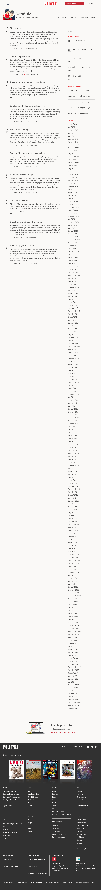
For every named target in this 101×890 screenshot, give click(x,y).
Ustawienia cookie (33, 870)
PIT (29, 820)
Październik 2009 (74, 596)
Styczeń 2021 (73, 202)
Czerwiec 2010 (73, 572)
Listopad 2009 (73, 593)
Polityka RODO (32, 866)
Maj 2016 (71, 362)
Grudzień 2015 (73, 377)
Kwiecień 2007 (73, 685)
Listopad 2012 (73, 486)
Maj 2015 (71, 397)
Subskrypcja (78, 746)
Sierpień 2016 (73, 353)
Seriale (54, 800)
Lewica (5, 830)
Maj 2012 (71, 504)
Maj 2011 (71, 540)
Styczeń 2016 (73, 374)
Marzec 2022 (72, 166)
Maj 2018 (71, 291)
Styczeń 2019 (73, 267)
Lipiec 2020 (72, 213)
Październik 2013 (74, 454)
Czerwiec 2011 (73, 537)
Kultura (54, 787)
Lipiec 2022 (72, 160)
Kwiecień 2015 (73, 400)
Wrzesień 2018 (73, 279)
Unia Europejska (33, 794)
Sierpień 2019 (73, 246)
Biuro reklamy (7, 859)
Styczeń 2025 (73, 124)
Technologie (56, 831)
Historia (80, 817)
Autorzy (79, 840)
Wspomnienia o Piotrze (88, 18)
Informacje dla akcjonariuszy (37, 873)
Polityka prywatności (35, 863)
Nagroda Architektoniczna (61, 814)
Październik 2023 (74, 142)
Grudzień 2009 (73, 590)
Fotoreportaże (82, 834)
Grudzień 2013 (73, 448)
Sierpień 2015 (73, 388)
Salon (5, 803)
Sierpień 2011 (73, 531)
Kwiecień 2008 (73, 650)
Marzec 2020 (73, 225)
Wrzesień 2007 (73, 670)
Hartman (80, 794)
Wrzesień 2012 (73, 492)
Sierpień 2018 (73, 282)
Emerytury (31, 817)
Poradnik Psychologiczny (12, 797)
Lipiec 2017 (72, 320)
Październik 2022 (74, 157)
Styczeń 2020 (73, 231)
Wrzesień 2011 (73, 528)
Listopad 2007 (73, 664)
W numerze (6, 787)
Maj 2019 (71, 255)
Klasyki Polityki (82, 826)
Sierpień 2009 (73, 602)
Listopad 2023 (73, 139)
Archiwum (80, 837)
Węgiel (30, 823)
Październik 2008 (74, 632)
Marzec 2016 (72, 368)
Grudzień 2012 (73, 483)
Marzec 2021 (72, 196)
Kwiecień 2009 (73, 614)
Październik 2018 (74, 276)
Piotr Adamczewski (31, 49)
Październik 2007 (74, 667)
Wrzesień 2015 (73, 386)
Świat (29, 787)
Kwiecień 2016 (73, 365)
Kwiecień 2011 (73, 543)
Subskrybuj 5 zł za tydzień (61, 733)
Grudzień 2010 (73, 555)
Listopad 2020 (73, 208)
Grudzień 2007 (73, 661)
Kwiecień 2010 (73, 578)
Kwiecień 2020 (73, 222)
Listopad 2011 (73, 522)
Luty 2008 (72, 656)
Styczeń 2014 (73, 445)
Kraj (4, 820)
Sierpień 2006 (73, 709)
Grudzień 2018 (73, 270)
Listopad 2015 (73, 380)
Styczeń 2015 (73, 409)
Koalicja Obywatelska (10, 833)
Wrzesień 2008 (73, 635)
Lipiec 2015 (72, 391)
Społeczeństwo (82, 823)
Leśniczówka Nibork (36, 883)
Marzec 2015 (72, 403)
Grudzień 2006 (73, 697)
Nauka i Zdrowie (57, 822)
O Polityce (6, 870)
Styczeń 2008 (73, 658)
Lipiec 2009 (72, 605)
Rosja (29, 803)
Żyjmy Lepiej (7, 806)
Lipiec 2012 (72, 498)
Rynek (29, 813)
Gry (53, 809)
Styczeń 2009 (73, 623)
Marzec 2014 (72, 439)
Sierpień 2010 (73, 567)
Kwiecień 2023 (73, 148)
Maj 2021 (71, 190)
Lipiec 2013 (72, 463)
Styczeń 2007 (73, 694)
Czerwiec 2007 (73, 679)
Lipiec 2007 (72, 676)
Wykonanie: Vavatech (67, 883)
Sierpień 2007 (73, 673)
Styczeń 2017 (73, 338)
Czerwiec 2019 (73, 252)
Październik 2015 (74, 383)
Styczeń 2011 (73, 552)
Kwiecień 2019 (73, 258)
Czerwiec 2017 (73, 323)
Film (54, 797)
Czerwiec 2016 (73, 359)
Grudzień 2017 (73, 305)
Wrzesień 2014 (73, 421)
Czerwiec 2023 (73, 145)
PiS (4, 827)
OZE (29, 826)
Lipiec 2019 (72, 249)
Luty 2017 (71, 335)
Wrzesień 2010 (73, 564)
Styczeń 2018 (73, 302)
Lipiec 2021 (72, 184)
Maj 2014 (71, 433)
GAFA (30, 828)
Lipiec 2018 (72, 285)
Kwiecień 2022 (73, 163)
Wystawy (55, 803)
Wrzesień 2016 (73, 350)
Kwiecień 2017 (73, 329)
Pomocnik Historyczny (11, 794)
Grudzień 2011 (73, 519)
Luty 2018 (71, 299)
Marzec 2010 (72, 581)
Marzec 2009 (73, 617)
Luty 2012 (71, 513)
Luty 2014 (71, 442)
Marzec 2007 (73, 688)
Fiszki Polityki (80, 864)
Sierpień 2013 (73, 460)
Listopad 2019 (73, 237)
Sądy (5, 838)
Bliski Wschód (33, 800)
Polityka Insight (22, 883)
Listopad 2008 (73, 629)
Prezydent (6, 835)
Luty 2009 (72, 620)
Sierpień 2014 (73, 424)
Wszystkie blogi (82, 806)
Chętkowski (81, 803)
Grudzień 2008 (73, 626)
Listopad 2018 (73, 273)
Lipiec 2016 (72, 356)
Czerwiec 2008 (73, 644)
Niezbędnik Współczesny (11, 800)
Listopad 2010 (73, 558)
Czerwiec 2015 (73, 394)
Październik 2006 (74, 703)
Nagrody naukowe (58, 837)
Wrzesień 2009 (73, 599)
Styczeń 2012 (73, 516)
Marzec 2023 (73, 151)
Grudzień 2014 (73, 412)
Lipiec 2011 (72, 534)
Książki (54, 791)
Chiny (30, 806)
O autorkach (62, 18)
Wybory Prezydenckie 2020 (12, 824)
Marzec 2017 (72, 332)
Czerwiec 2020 (73, 216)
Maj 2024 (71, 127)
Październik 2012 (74, 489)
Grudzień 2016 (73, 341)
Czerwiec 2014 (73, 430)
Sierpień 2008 (73, 638)
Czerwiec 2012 (73, 501)
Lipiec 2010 (72, 569)
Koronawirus (7, 813)
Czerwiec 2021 (73, 187)
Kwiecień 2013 (73, 472)
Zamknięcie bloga (82, 90)
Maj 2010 (71, 575)
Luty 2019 (71, 264)
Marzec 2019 (72, 261)
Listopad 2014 (73, 415)
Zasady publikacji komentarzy (37, 859)
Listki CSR (31, 831)
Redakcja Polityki (8, 856)
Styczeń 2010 (73, 587)
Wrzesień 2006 (73, 706)
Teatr (54, 806)
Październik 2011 (74, 525)
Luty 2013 (71, 477)
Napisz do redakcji (9, 863)
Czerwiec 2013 (73, 466)
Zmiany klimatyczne (59, 834)
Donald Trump (33, 797)
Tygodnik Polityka (9, 791)
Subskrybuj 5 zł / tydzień (74, 3)
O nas (79, 846)
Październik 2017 (74, 311)
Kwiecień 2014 (73, 436)
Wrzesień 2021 (73, 181)
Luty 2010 (71, 584)
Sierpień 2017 (73, 317)
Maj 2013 (71, 469)
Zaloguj (91, 3)
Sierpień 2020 (73, 210)
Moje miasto (81, 828)
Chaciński (80, 800)
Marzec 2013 (72, 475)
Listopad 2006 (73, 700)
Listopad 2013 (73, 451)
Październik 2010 (74, 561)
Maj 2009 (71, 611)
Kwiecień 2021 (73, 193)
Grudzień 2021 (73, 175)
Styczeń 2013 (73, 480)
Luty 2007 (71, 691)
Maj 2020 (71, 219)
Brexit (30, 791)
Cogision (51, 883)
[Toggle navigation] (8, 3)
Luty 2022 (71, 169)
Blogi (78, 787)
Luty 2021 (71, 199)
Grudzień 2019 (73, 234)
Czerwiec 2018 (73, 288)
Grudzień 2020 (73, 205)
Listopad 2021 (73, 178)
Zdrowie (55, 826)
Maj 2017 (71, 326)
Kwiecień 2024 (73, 130)
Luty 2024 (71, 136)
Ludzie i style (81, 820)
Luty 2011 (71, 549)
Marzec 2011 (72, 546)
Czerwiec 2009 (73, 608)
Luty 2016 (71, 371)
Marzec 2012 (72, 510)
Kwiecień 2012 (73, 507)
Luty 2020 (71, 228)
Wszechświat (56, 828)
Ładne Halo (56, 883)
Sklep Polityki (82, 849)
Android (57, 864)
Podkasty (80, 831)
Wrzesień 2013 (73, 457)
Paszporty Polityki (58, 812)
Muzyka (55, 794)
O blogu (73, 18)
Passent (79, 791)
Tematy (79, 843)
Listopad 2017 (73, 308)
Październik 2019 (74, 240)
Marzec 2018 (72, 297)
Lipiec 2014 (72, 427)
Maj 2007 (71, 682)
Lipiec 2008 (72, 641)
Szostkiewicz (81, 797)
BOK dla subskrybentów (10, 866)
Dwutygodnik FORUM (8, 883)
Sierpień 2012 (73, 495)
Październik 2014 (74, 418)
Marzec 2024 (73, 133)
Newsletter (66, 746)
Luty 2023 (71, 154)
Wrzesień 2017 (73, 314)
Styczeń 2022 (73, 172)
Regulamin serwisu (34, 856)
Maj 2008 (71, 647)
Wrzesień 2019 (73, 243)
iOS (53, 864)
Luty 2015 (71, 406)
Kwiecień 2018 (73, 294)
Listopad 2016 (73, 344)
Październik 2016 (74, 347)
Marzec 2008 (73, 653)
